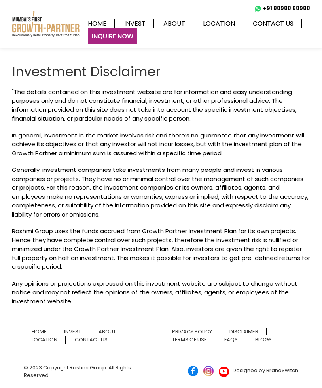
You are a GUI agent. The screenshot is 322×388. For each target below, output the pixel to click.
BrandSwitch (282, 370)
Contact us (273, 23)
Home (97, 23)
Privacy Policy (192, 331)
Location (219, 23)
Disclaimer (243, 331)
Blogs (263, 339)
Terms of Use (189, 339)
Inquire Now (112, 36)
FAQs (231, 339)
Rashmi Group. (89, 367)
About (174, 23)
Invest (135, 23)
